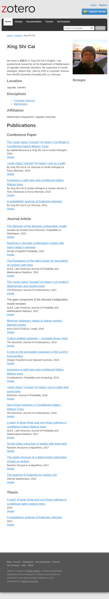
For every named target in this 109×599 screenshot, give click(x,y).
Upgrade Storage (94, 12)
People (18, 35)
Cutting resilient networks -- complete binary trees (37, 338)
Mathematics (21, 104)
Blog (9, 562)
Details (10, 157)
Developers (28, 562)
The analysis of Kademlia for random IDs (32, 474)
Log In (93, 5)
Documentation (34, 21)
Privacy (56, 562)
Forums (49, 21)
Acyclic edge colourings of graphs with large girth (37, 443)
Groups (18, 21)
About (31, 565)
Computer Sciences (24, 100)
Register (103, 5)
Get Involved (63, 21)
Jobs (23, 565)
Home (8, 21)
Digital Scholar (33, 571)
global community (30, 581)
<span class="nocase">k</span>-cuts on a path (36, 163)
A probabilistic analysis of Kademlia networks (34, 201)
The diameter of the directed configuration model (36, 226)
